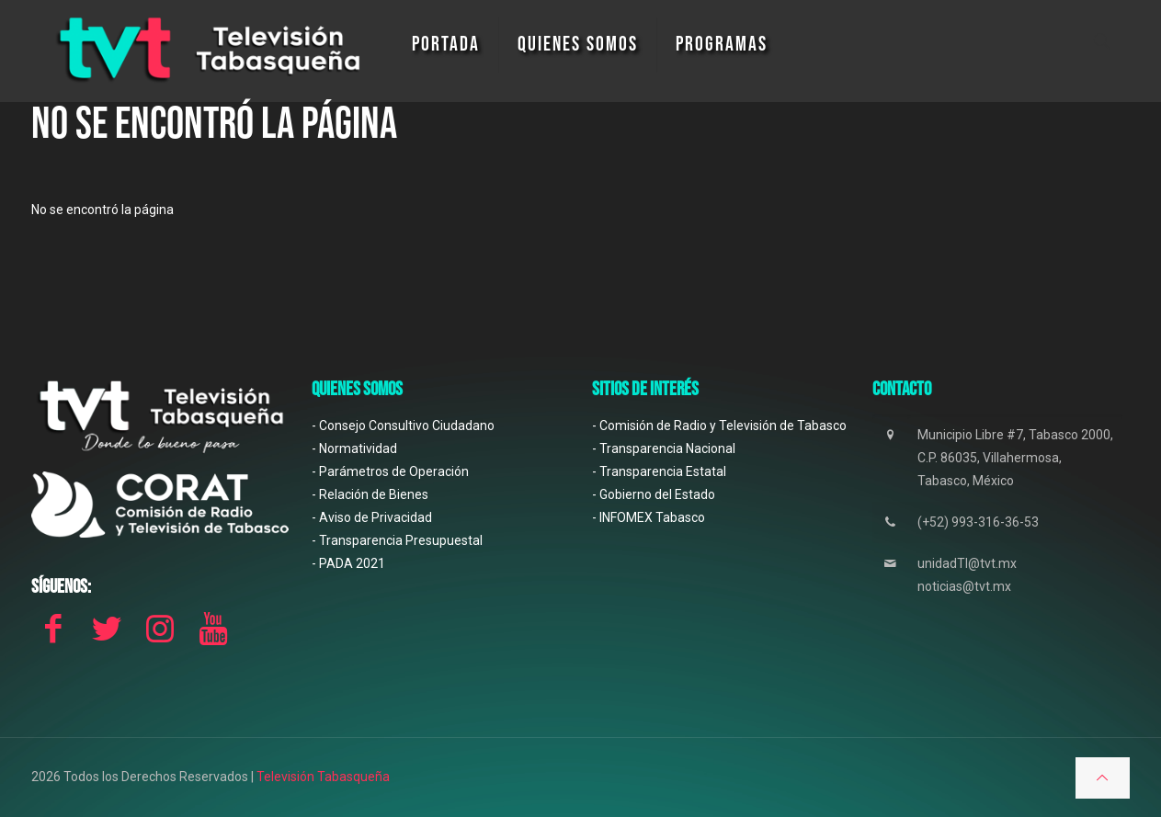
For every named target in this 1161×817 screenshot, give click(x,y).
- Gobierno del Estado (653, 494)
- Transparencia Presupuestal (397, 540)
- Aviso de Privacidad (372, 517)
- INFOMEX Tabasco (648, 517)
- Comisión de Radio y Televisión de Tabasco (719, 425)
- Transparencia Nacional (663, 448)
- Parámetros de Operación (390, 471)
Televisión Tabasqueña (323, 776)
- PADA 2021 (348, 563)
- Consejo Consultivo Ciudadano (403, 425)
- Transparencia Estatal (659, 471)
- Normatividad (354, 448)
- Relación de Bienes (370, 494)
